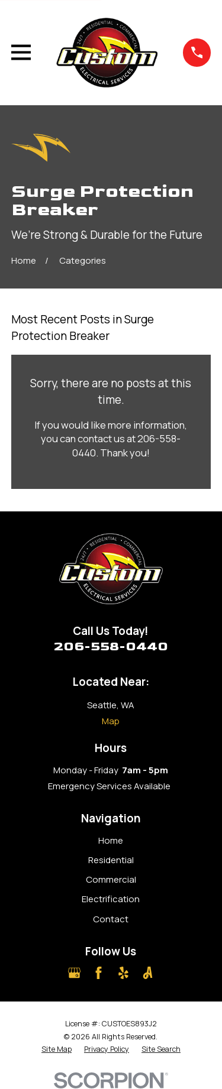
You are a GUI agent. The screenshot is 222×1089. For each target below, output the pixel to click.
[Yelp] (123, 973)
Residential (111, 860)
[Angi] (147, 973)
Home (110, 840)
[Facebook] (98, 973)
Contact (110, 919)
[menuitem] (56, 1049)
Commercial (111, 879)
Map (111, 721)
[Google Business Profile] (74, 973)
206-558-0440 (111, 646)
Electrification (111, 899)
